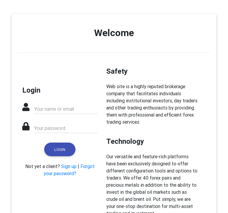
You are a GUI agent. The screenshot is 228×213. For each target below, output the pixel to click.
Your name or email (54, 109)
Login (59, 149)
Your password (49, 128)
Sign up (69, 166)
